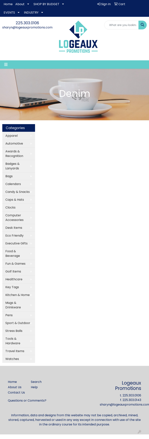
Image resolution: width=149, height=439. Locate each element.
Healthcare (13, 279)
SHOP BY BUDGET (46, 4)
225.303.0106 (27, 23)
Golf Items (13, 271)
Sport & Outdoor (17, 323)
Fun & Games (15, 263)
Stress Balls (13, 331)
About (20, 4)
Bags (9, 176)
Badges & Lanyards (12, 166)
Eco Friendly (14, 235)
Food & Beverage (12, 253)
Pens (9, 315)
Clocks (10, 207)
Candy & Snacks (17, 192)
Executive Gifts (16, 243)
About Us (14, 387)
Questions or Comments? (27, 400)
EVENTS (9, 12)
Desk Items (13, 228)
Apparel (11, 135)
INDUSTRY (31, 12)
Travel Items (14, 351)
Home (8, 4)
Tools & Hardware (12, 340)
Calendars (13, 184)
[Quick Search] (121, 25)
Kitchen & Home (17, 295)
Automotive (14, 143)
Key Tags (12, 287)
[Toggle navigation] (6, 64)
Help (34, 387)
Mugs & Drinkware (13, 305)
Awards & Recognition (14, 153)
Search (36, 382)
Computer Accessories (14, 217)
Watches (12, 359)
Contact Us (16, 392)
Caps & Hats (14, 199)
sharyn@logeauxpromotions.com (27, 27)
